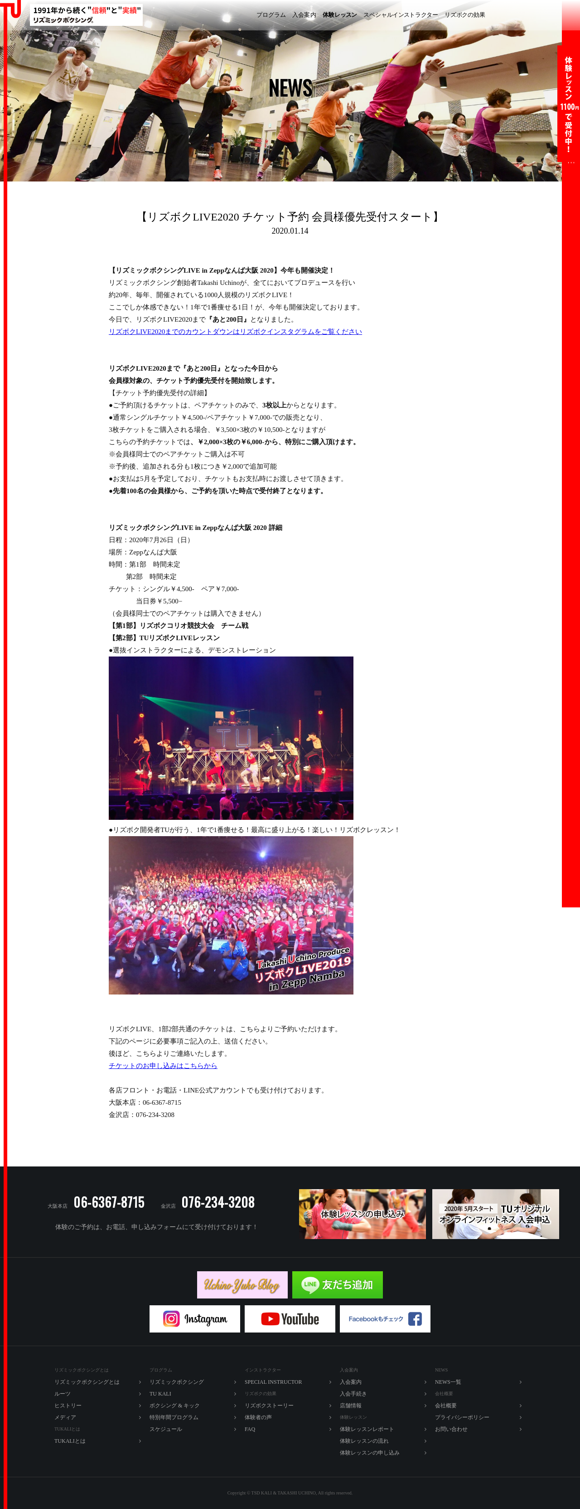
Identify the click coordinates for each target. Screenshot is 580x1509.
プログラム (271, 14)
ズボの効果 (465, 15)
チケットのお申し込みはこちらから (163, 1065)
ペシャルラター (400, 15)
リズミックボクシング (217, 15)
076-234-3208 (218, 1202)
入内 (304, 15)
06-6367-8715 (109, 1202)
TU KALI (555, 15)
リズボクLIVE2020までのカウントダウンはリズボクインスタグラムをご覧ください (235, 331)
